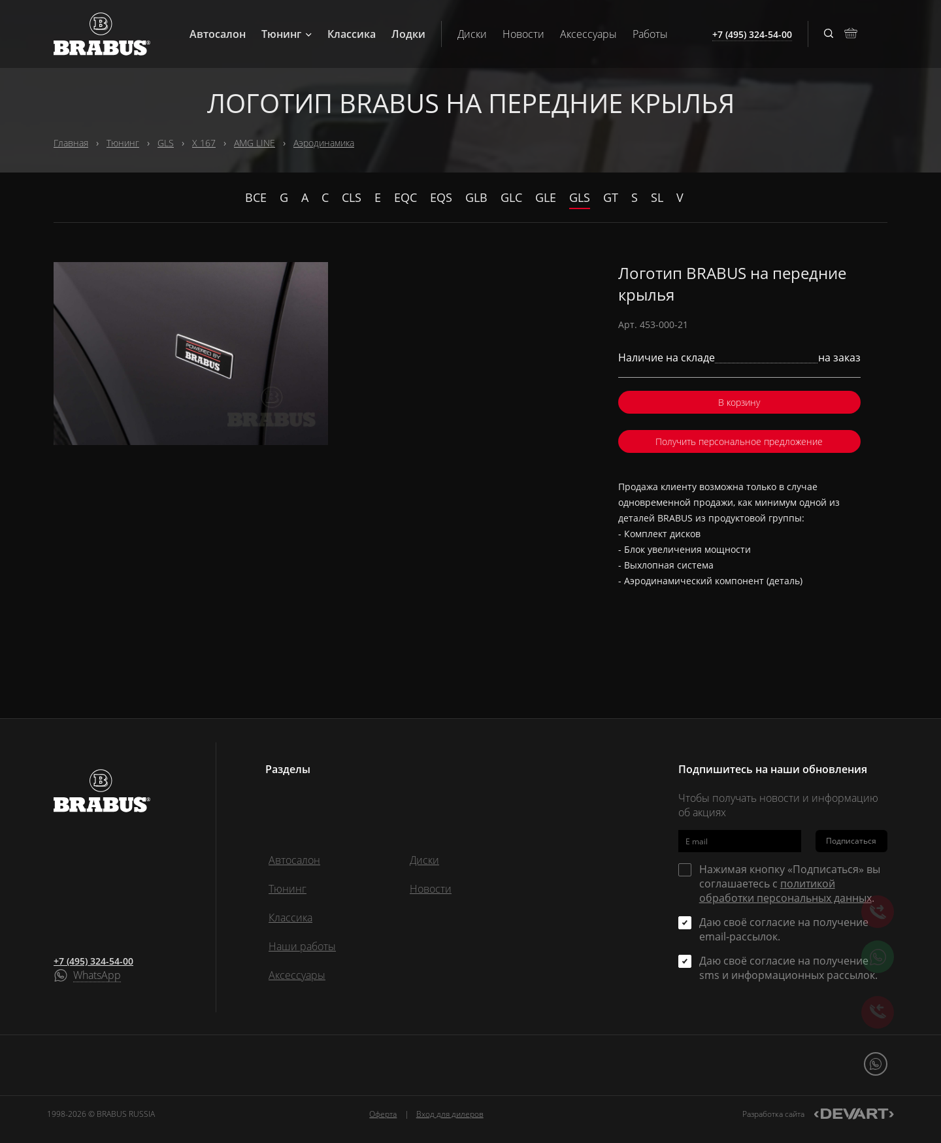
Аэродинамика (323, 143)
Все (256, 197)
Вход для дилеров (450, 1113)
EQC (405, 197)
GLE (545, 197)
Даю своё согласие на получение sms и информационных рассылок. (788, 967)
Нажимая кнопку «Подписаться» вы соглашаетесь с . (789, 883)
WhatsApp (97, 975)
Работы (650, 34)
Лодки (408, 34)
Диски (472, 34)
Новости (523, 34)
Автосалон (218, 34)
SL (657, 197)
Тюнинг (286, 34)
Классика (351, 34)
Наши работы (302, 946)
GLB (476, 197)
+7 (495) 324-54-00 (93, 961)
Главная (71, 143)
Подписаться (851, 840)
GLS (165, 143)
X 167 (204, 143)
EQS (441, 197)
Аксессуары (588, 34)
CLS (351, 197)
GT (610, 197)
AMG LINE (254, 143)
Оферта (383, 1113)
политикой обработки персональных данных (785, 890)
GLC (511, 197)
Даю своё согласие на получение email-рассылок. (783, 929)
